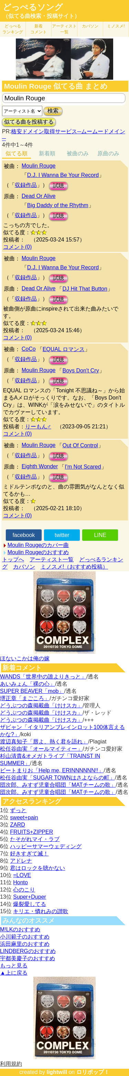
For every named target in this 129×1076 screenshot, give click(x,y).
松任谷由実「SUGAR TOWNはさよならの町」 (57, 778)
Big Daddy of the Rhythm (57, 205)
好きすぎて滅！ (29, 853)
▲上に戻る (14, 973)
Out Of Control (80, 445)
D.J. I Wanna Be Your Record (63, 175)
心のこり (24, 890)
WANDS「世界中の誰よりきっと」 (43, 677)
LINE (100, 535)
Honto (20, 882)
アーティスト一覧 (52, 559)
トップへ (13, 559)
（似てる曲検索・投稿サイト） (41, 16)
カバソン (90, 26)
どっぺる (12, 29)
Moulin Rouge (39, 166)
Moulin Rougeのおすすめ (38, 552)
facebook (23, 535)
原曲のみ (108, 153)
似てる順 (17, 153)
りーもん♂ (38, 426)
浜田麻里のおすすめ (25, 944)
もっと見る (14, 965)
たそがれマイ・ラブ (35, 839)
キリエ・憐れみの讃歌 (40, 911)
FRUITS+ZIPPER (31, 832)
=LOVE (22, 875)
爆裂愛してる (29, 904)
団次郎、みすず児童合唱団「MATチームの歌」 (58, 785)
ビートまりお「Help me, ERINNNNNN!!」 (52, 770)
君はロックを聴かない (37, 868)
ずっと (18, 810)
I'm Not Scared (83, 467)
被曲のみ (78, 153)
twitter (62, 535)
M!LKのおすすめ (20, 929)
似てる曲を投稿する (29, 122)
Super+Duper (29, 897)
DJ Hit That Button (84, 289)
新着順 (47, 153)
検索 (52, 111)
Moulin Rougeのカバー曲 (38, 545)
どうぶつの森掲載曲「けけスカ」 (41, 705)
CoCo (29, 349)
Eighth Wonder (40, 466)
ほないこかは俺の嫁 (25, 658)
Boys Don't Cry (80, 370)
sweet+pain (24, 817)
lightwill (56, 1072)
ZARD (17, 825)
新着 (38, 29)
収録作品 (26, 185)
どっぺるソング (33, 7)
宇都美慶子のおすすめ (27, 958)
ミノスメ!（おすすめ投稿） (74, 567)
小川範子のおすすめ (25, 937)
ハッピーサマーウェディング (46, 846)
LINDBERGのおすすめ (28, 951)
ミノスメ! (116, 26)
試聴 (58, 186)
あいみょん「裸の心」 (27, 684)
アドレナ (21, 861)
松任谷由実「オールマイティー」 (41, 749)
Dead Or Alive (39, 196)
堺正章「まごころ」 (25, 698)
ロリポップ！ (92, 1072)
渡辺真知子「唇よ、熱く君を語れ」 (44, 741)
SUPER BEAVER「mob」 (32, 691)
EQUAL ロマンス (64, 349)
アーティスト (64, 29)
